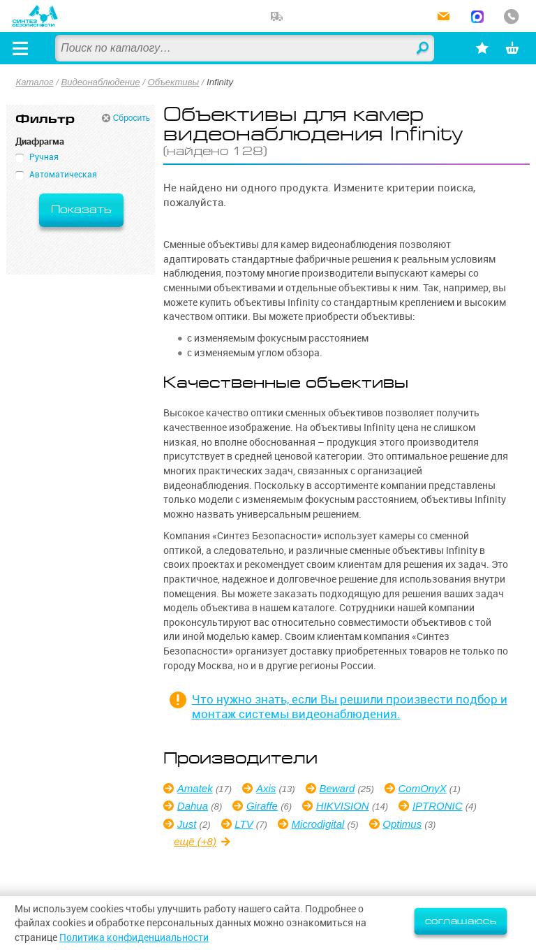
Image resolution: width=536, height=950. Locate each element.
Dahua (192, 806)
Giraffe (262, 806)
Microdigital (318, 824)
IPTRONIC (437, 806)
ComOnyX (422, 788)
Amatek (195, 788)
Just (187, 824)
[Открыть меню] (20, 48)
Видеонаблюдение (100, 82)
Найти (423, 49)
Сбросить (131, 118)
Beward (337, 788)
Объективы (174, 82)
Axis (266, 788)
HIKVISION (342, 806)
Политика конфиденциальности (134, 937)
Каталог (35, 82)
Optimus (402, 824)
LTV (243, 824)
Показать (81, 210)
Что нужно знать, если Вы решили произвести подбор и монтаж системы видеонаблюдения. (349, 706)
